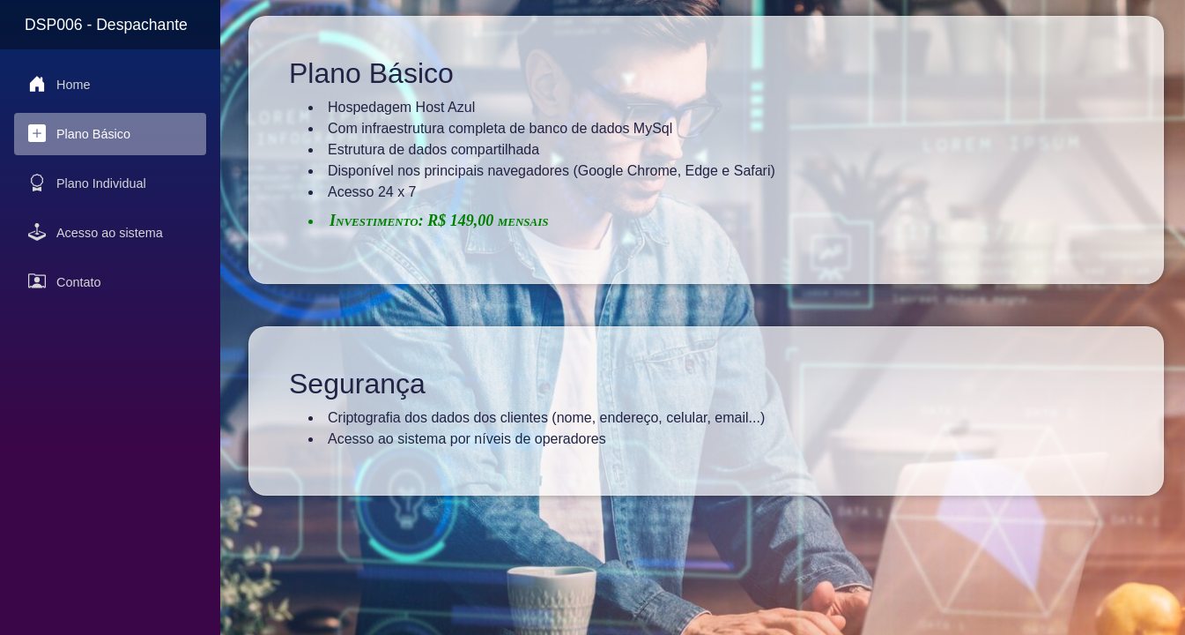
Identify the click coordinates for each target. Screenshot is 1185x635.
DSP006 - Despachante (106, 25)
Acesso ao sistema (95, 232)
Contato (64, 281)
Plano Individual (87, 182)
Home (59, 84)
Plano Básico (79, 133)
